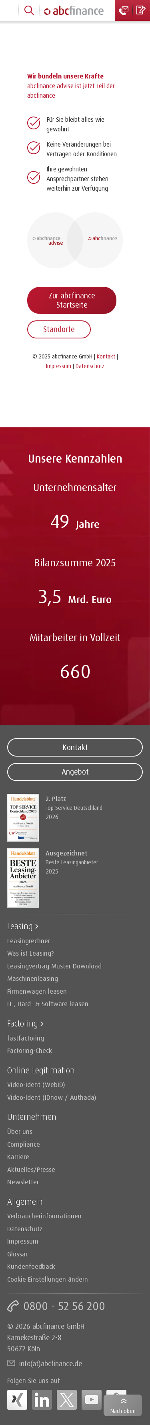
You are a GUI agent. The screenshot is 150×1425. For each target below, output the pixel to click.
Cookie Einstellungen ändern (47, 1279)
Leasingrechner (28, 940)
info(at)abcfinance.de (50, 1363)
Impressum (22, 1241)
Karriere (18, 1156)
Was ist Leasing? (30, 953)
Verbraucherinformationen (44, 1216)
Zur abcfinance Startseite (72, 300)
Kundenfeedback (31, 1266)
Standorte (59, 329)
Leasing (20, 925)
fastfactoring (25, 1038)
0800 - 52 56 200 (64, 1306)
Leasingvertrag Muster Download (54, 966)
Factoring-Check (29, 1050)
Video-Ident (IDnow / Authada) (51, 1097)
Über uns (19, 1131)
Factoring (22, 1023)
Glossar (17, 1254)
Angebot (75, 772)
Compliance (23, 1144)
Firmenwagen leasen (37, 991)
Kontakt (75, 747)
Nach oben (123, 1410)
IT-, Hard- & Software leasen (47, 1003)
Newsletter (23, 1181)
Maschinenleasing (32, 978)
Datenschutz (24, 1228)
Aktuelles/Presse (31, 1169)
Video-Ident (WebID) (36, 1084)
